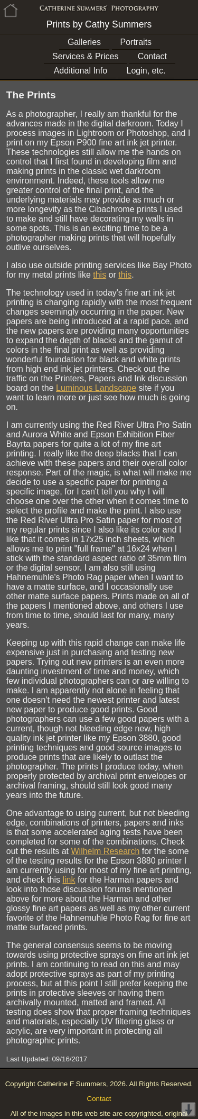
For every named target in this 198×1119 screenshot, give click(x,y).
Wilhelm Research (105, 851)
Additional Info (80, 70)
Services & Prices (85, 56)
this (99, 274)
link (68, 879)
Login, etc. (146, 70)
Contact (152, 56)
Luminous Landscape (96, 387)
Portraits (136, 42)
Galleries (84, 42)
